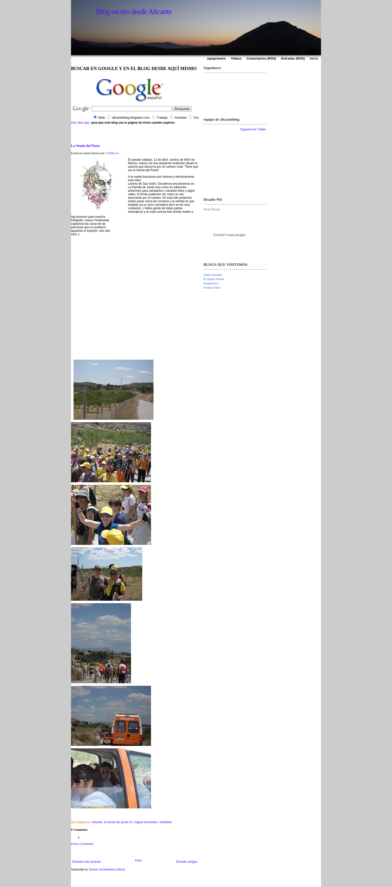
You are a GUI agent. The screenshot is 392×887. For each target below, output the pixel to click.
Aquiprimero (211, 283)
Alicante (97, 822)
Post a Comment (82, 844)
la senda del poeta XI (118, 822)
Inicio (138, 860)
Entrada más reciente (86, 861)
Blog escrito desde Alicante (134, 11)
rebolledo (166, 822)
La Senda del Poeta (85, 146)
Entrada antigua (186, 861)
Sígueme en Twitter (253, 129)
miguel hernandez (146, 822)
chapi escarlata (213, 274)
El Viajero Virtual (214, 279)
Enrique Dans (212, 287)
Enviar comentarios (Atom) (107, 869)
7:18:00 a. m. (112, 153)
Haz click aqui (80, 122)
